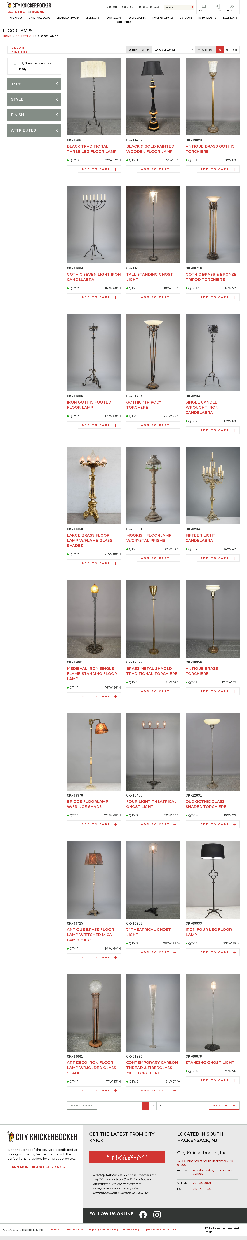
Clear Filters (19, 49)
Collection (24, 36)
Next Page (224, 1105)
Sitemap (55, 1229)
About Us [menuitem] (127, 7)
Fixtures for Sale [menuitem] (148, 7)
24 (219, 50)
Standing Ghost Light (210, 1062)
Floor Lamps (48, 36)
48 (227, 50)
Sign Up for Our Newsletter (127, 1157)
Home (7, 36)
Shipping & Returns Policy (103, 1229)
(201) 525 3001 (16, 12)
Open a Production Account (160, 1229)
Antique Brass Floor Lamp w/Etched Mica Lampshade (90, 934)
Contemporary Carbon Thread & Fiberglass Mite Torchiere (152, 1067)
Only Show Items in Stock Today (34, 66)
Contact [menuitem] (112, 7)
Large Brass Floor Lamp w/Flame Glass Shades (89, 540)
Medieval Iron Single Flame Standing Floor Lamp (92, 673)
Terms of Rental (74, 1229)
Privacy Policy (131, 1229)
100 (235, 50)
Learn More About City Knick (36, 1167)
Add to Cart (99, 169)
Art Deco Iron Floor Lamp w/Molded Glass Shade (91, 1067)
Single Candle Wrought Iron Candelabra (202, 407)
